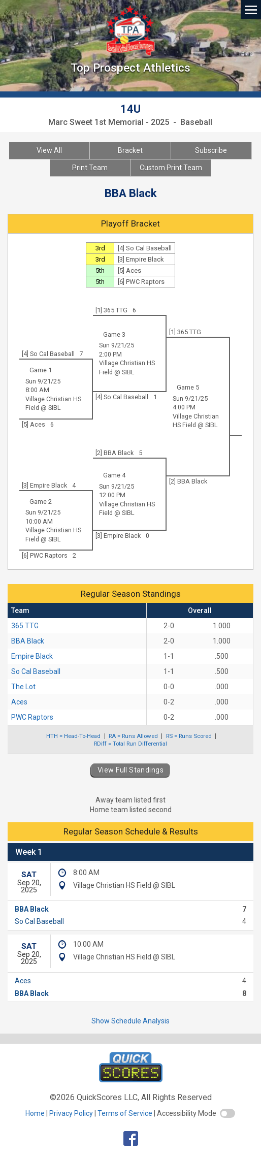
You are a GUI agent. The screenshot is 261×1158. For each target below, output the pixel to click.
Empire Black (32, 656)
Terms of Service (124, 1113)
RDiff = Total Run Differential (130, 743)
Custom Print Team (171, 168)
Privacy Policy (71, 1113)
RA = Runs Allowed (133, 735)
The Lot (23, 687)
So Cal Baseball (35, 671)
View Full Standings (130, 770)
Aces (19, 702)
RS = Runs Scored (189, 735)
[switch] (227, 1113)
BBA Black (27, 641)
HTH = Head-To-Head (73, 735)
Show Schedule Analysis (130, 1021)
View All (49, 150)
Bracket (130, 150)
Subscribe (211, 150)
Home (35, 1113)
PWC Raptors (32, 717)
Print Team (90, 168)
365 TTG (25, 626)
